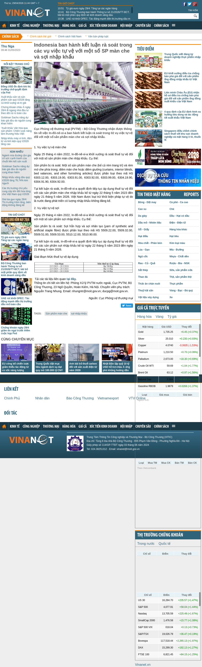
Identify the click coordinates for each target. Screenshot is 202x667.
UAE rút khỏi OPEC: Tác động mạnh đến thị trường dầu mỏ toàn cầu (95, 20)
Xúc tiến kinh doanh (103, 26)
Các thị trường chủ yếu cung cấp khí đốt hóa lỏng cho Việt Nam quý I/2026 (16, 191)
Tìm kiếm (193, 10)
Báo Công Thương (80, 398)
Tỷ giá (172, 316)
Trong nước (146, 543)
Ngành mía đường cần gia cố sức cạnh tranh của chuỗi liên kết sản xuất (16, 158)
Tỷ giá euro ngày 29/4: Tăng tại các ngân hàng (87, 8)
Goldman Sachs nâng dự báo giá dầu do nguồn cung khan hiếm (16, 120)
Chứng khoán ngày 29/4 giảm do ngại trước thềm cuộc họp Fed (15, 330)
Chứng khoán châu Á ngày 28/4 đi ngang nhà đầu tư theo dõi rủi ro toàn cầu (16, 110)
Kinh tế (15, 26)
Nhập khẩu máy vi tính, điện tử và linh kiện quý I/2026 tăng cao (16, 141)
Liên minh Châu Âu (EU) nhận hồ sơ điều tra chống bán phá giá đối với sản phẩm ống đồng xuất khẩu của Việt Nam (182, 97)
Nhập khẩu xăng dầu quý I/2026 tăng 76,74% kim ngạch (16, 180)
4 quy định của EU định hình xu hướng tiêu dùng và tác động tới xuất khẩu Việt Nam (182, 114)
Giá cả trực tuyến (153, 308)
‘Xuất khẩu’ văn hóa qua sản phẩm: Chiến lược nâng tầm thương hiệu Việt (16, 131)
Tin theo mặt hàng (153, 194)
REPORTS (191, 194)
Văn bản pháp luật (98, 36)
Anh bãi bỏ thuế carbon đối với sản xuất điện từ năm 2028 (83, 367)
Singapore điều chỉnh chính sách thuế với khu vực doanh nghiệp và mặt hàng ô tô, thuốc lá (182, 135)
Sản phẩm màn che (56, 313)
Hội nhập (126, 26)
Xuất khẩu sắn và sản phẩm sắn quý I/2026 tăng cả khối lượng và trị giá (15, 99)
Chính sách (161, 26)
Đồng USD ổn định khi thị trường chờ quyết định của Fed (16, 89)
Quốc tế (164, 543)
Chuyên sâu (143, 26)
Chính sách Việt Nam (69, 36)
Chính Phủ (12, 398)
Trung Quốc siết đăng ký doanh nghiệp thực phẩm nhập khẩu (182, 57)
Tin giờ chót (66, 3)
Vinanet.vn (142, 664)
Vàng (159, 316)
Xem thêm (173, 25)
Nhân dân (42, 398)
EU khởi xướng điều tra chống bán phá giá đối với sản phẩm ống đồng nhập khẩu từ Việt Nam (181, 78)
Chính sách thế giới (40, 36)
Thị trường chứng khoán (160, 535)
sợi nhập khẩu (79, 313)
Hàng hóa (68, 26)
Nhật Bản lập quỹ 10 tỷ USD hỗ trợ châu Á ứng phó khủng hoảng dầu (116, 367)
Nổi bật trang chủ (16, 64)
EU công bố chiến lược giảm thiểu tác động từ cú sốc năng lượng (15, 367)
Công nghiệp (31, 26)
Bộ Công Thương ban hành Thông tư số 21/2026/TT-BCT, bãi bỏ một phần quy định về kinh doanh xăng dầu (93, 13)
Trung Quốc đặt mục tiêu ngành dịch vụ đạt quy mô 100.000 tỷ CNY (49, 367)
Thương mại (51, 26)
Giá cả (83, 26)
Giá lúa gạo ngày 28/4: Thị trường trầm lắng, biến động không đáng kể (16, 202)
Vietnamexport (108, 398)
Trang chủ (4, 25)
